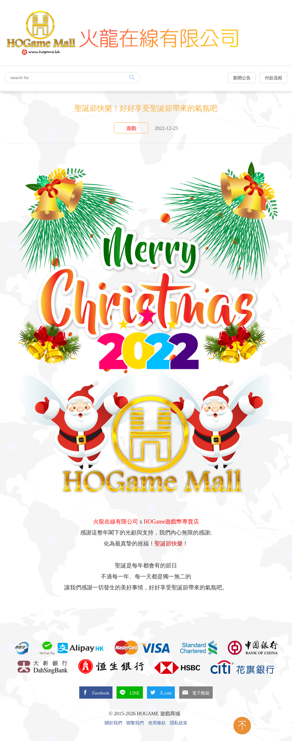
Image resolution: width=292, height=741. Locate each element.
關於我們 (113, 723)
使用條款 (157, 723)
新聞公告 (242, 78)
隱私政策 (178, 723)
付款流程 (273, 78)
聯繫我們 (135, 723)
